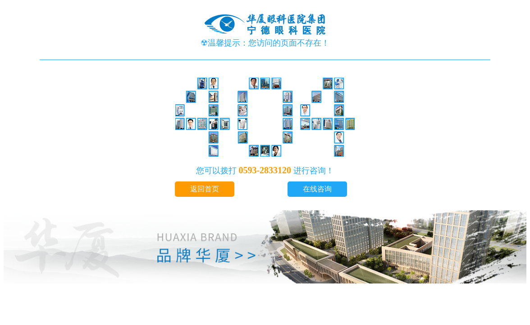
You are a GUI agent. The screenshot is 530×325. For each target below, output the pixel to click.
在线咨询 (317, 189)
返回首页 (204, 189)
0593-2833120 (265, 170)
